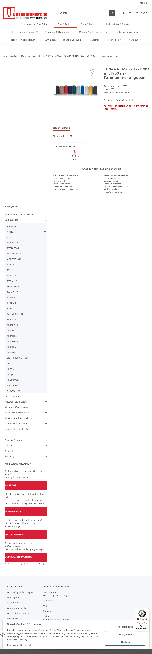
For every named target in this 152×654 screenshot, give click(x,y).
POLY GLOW (13, 286)
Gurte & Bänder (12, 396)
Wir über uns (13, 602)
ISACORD (11, 264)
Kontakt (143, 2)
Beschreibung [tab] (61, 128)
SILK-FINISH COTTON (17, 357)
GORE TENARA (122, 92)
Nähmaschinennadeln (16, 423)
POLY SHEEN (13, 292)
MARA (10, 270)
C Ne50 (10, 237)
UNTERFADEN (14, 385)
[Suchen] (83, 13)
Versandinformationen (18, 613)
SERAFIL (11, 330)
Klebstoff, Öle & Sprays (16, 401)
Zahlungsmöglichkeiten (18, 608)
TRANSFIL (11, 368)
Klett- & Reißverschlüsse (17, 407)
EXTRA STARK (13, 248)
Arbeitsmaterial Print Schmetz (20, 214)
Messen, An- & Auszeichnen (19, 418)
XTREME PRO (13, 390)
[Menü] (147, 610)
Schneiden (10, 451)
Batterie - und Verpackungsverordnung (55, 594)
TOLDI (10, 363)
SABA (9, 308)
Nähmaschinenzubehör (16, 429)
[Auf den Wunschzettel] (93, 72)
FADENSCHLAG (14, 253)
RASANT (11, 297)
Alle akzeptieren (125, 627)
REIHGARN (12, 303)
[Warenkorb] (142, 13)
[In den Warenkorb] (55, 65)
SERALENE (12, 346)
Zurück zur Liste (11, 56)
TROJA (10, 374)
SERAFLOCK (13, 341)
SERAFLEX (12, 335)
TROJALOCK (13, 379)
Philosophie (13, 597)
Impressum (12, 645)
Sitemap (47, 611)
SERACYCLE (12, 325)
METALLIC (12, 281)
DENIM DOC (13, 242)
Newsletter (12, 618)
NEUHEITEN (10, 434)
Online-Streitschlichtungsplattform (56, 618)
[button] (123, 13)
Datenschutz (26, 645)
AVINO (10, 231)
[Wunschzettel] (130, 13)
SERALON (11, 352)
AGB (45, 605)
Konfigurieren (125, 634)
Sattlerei (9, 445)
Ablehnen (125, 642)
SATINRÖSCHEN (15, 314)
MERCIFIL (11, 275)
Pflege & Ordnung (13, 440)
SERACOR (11, 319)
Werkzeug (10, 456)
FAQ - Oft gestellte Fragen (20, 592)
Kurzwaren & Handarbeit (17, 412)
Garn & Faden (11, 219)
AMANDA (11, 226)
